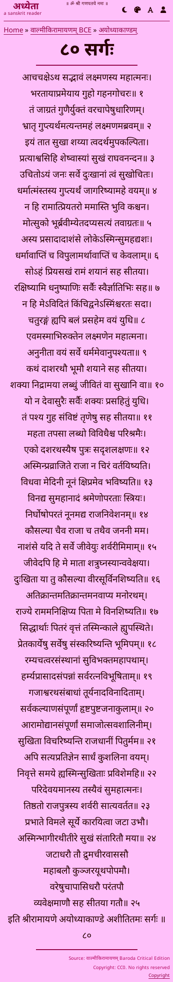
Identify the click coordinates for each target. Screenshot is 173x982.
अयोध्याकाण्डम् (118, 30)
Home (13, 30)
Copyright (159, 976)
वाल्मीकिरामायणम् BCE (60, 30)
